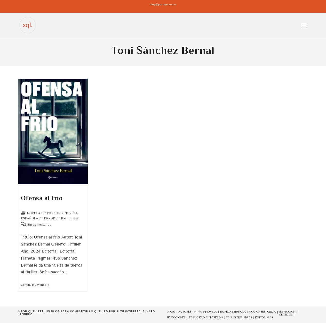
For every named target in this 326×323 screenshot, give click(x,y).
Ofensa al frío (42, 198)
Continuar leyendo (35, 285)
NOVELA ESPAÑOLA (233, 311)
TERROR (48, 218)
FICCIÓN (200, 312)
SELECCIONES (176, 317)
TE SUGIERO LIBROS (239, 317)
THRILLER (67, 218)
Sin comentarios (39, 224)
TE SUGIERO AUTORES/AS (206, 317)
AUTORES (184, 311)
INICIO (171, 311)
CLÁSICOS (286, 314)
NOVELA (211, 311)
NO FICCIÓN (287, 311)
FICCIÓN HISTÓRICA (262, 311)
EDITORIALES (264, 317)
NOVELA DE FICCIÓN (44, 213)
